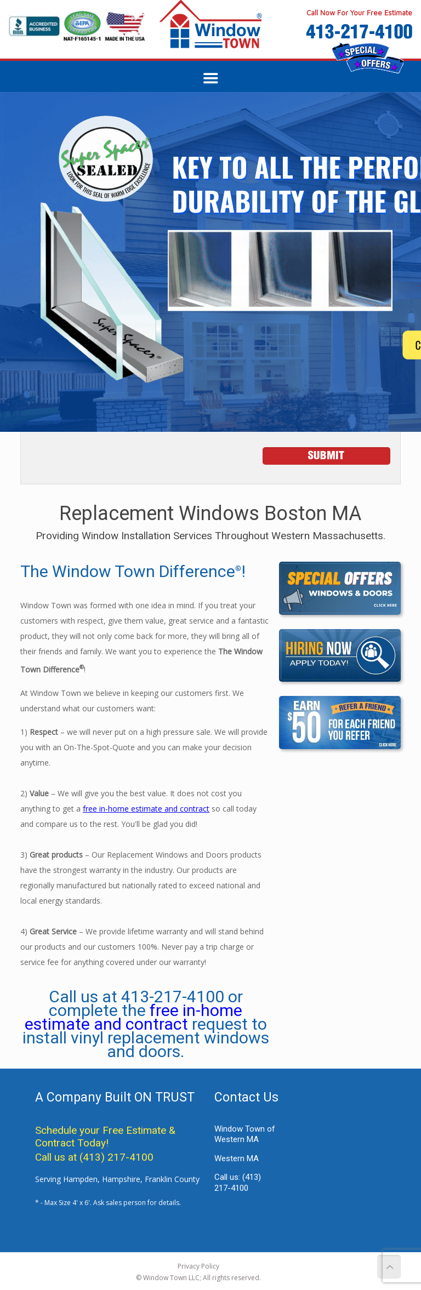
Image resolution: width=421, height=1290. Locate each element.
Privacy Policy (198, 1266)
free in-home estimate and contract (146, 808)
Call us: (237, 1182)
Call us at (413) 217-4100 (94, 1157)
